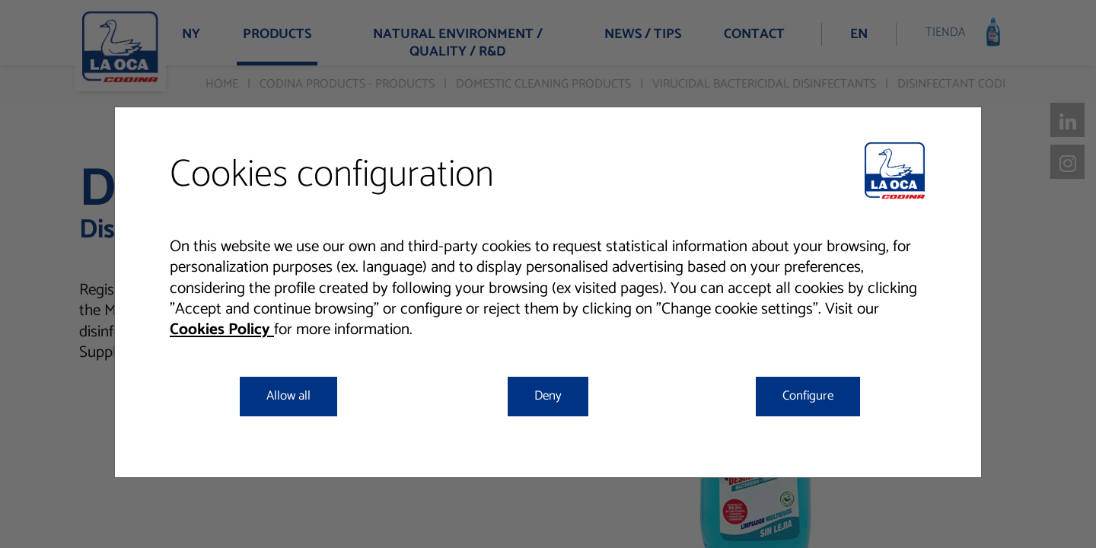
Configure (807, 395)
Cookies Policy (222, 329)
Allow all (288, 395)
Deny (548, 395)
